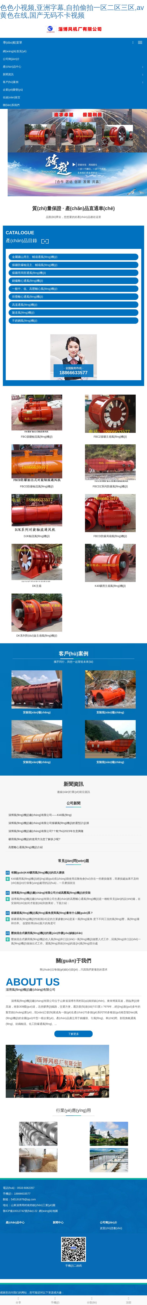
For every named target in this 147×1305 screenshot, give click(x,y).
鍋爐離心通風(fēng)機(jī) (27, 280)
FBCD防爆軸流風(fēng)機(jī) (36, 486)
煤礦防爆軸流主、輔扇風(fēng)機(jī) (34, 265)
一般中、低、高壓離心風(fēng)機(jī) (34, 288)
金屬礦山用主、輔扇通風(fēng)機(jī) (34, 256)
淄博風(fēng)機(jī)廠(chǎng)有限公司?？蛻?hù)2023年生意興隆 (45, 831)
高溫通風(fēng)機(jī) (24, 304)
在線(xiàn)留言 (11, 97)
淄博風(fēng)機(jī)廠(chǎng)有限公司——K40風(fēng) (40, 814)
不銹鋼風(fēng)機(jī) (24, 320)
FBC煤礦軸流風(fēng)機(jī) (37, 436)
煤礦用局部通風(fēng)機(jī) (29, 272)
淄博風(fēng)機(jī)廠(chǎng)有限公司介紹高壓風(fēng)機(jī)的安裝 (51, 892)
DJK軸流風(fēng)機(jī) (37, 536)
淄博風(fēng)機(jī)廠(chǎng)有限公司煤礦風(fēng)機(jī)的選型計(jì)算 (48, 823)
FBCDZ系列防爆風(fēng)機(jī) (110, 486)
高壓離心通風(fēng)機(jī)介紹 (25, 847)
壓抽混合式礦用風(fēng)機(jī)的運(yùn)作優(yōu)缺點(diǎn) (46, 933)
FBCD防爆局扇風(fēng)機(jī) (110, 536)
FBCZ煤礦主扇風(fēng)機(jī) (110, 436)
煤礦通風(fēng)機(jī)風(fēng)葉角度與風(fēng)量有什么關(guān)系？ (52, 912)
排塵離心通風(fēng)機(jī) (27, 296)
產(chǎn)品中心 (12, 66)
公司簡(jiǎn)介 (11, 58)
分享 (18, 1300)
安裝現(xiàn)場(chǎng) (37, 712)
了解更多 (73, 1033)
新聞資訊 (8, 74)
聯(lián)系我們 (11, 105)
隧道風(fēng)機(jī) (23, 312)
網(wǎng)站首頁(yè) (14, 51)
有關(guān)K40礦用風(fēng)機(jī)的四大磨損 (37, 872)
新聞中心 (58, 1222)
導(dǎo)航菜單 (12, 42)
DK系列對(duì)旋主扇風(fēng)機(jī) (36, 635)
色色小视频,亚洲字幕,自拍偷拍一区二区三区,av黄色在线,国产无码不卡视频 (72, 11)
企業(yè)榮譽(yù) (13, 89)
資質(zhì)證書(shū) (111, 1228)
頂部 (128, 1300)
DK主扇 (36, 585)
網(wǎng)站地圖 (48, 1210)
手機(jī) (55, 1300)
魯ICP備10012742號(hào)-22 (20, 1210)
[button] (143, 67)
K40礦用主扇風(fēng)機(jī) (110, 585)
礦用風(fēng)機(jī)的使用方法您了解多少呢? (34, 839)
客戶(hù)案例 (10, 82)
